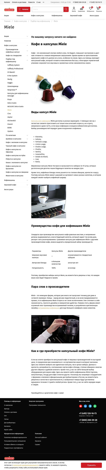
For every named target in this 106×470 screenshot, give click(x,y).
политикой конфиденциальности (26, 465)
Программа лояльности (37, 405)
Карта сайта (8, 430)
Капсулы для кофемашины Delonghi (17, 94)
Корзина (38, 441)
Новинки (20, 16)
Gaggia (10, 83)
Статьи (6, 419)
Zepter (9, 117)
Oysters (10, 131)
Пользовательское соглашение (15, 441)
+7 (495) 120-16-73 (95, 2)
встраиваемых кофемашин (49, 308)
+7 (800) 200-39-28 (79, 2)
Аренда (6, 409)
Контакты (7, 426)
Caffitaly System (13, 65)
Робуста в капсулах (13, 159)
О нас (39, 2)
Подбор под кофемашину (40, 21)
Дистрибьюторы (9, 423)
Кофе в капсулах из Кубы (15, 155)
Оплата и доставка (19, 2)
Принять (91, 465)
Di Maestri (11, 72)
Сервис (37, 444)
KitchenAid (11, 121)
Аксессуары (94, 16)
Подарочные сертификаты (13, 448)
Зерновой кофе (76, 16)
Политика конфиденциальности (15, 437)
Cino (9, 114)
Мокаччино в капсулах (14, 176)
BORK (9, 128)
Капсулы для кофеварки (40, 121)
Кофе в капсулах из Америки (17, 172)
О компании (8, 405)
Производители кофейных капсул (13, 50)
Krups (9, 99)
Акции (6, 16)
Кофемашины (57, 16)
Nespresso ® (12, 90)
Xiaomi (10, 124)
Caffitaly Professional (15, 69)
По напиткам (11, 135)
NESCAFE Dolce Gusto (15, 106)
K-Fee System (12, 76)
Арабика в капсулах (13, 139)
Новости (31, 2)
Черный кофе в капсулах (15, 146)
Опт (5, 416)
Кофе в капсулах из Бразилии (13, 167)
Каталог (7, 2)
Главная (7, 21)
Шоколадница (12, 86)
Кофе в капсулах (37, 16)
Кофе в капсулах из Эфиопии (13, 150)
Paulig (9, 79)
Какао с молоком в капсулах (17, 163)
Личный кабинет (41, 437)
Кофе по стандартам (14, 55)
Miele (9, 110)
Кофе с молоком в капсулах (16, 142)
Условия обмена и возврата (14, 444)
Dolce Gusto (11, 103)
